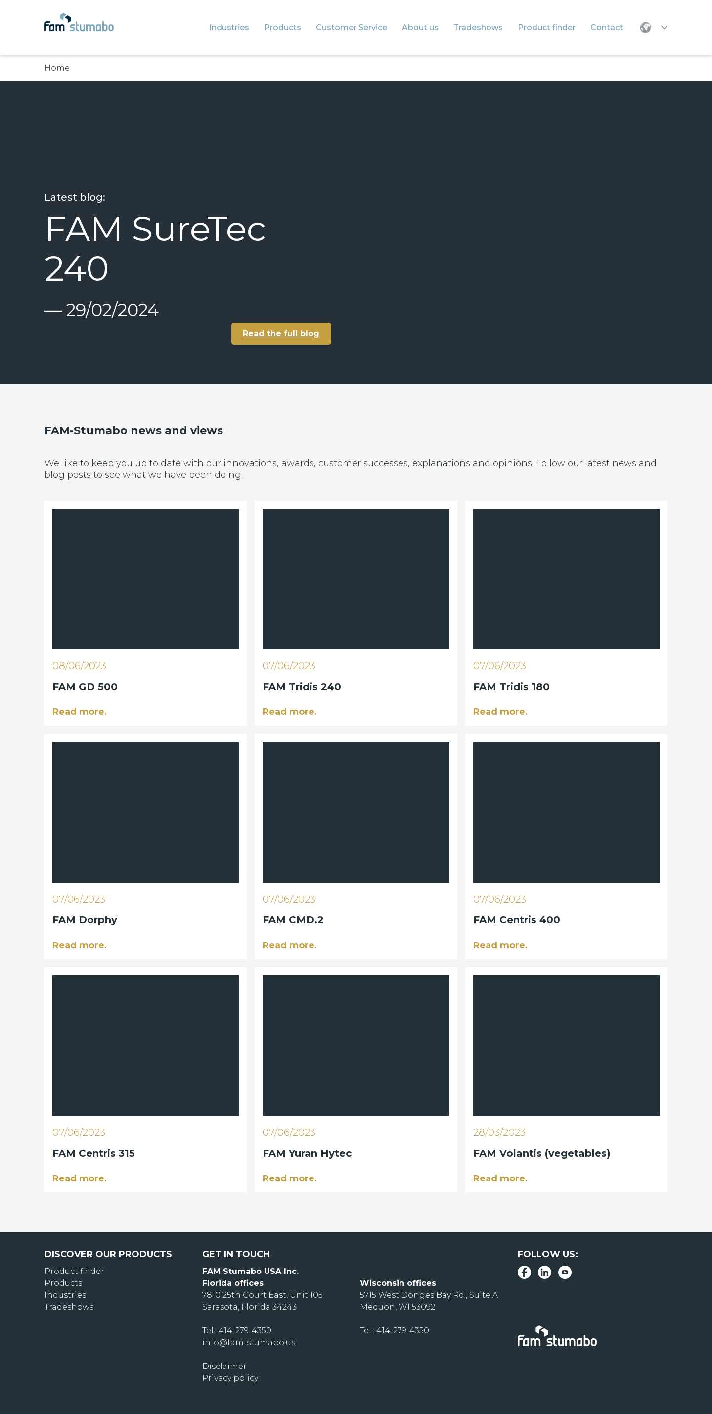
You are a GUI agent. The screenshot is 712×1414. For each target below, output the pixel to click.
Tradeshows (68, 1307)
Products (63, 1283)
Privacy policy (230, 1378)
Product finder (74, 1271)
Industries (65, 1295)
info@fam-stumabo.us (248, 1342)
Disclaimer (224, 1366)
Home (57, 68)
